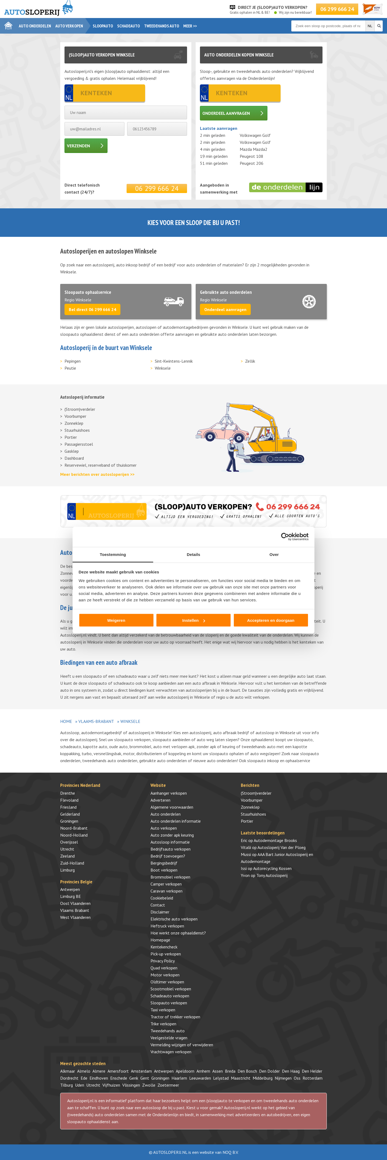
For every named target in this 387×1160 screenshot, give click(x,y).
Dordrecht (69, 1078)
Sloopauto (103, 25)
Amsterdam (141, 1071)
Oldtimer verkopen (167, 981)
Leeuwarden (200, 1078)
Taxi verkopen (162, 1009)
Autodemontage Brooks (275, 840)
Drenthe (67, 793)
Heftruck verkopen (167, 926)
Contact (157, 905)
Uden (79, 1085)
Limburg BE (70, 896)
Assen (217, 1071)
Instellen (193, 620)
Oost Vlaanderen (75, 903)
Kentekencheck (163, 947)
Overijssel (69, 842)
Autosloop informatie (170, 842)
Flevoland (69, 800)
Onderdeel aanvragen (226, 113)
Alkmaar (67, 1071)
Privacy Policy (162, 960)
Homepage (160, 940)
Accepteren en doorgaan (271, 620)
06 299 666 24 (337, 9)
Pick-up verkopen (165, 953)
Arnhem (203, 1071)
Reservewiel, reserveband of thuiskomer (100, 465)
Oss (297, 1078)
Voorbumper (75, 416)
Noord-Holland (74, 835)
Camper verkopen (166, 884)
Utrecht (67, 849)
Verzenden (78, 145)
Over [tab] (274, 554)
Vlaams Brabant (74, 910)
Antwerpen (70, 889)
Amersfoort (118, 1071)
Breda (230, 1071)
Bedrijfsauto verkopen (170, 849)
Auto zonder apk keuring (172, 835)
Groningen (69, 821)
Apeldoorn (185, 1071)
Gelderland (70, 814)
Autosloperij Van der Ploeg (281, 847)
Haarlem (179, 1078)
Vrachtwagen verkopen (170, 1051)
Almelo (83, 1071)
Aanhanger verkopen (168, 793)
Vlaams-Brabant (96, 721)
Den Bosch (247, 1071)
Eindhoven (98, 1078)
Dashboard (74, 458)
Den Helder (312, 1071)
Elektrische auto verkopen (174, 919)
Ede (84, 1078)
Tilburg (66, 1085)
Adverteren (160, 800)
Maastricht (240, 1078)
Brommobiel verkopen (170, 877)
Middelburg (263, 1078)
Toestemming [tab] (113, 554)
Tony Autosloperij (272, 875)
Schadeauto (128, 25)
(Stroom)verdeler (79, 409)
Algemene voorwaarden (171, 807)
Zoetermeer (168, 1085)
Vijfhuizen (111, 1085)
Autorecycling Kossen (272, 868)
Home (66, 721)
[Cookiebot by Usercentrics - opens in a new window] (285, 537)
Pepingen (72, 361)
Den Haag (291, 1071)
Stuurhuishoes (77, 430)
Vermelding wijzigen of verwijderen (181, 1044)
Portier (70, 437)
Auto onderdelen (35, 25)
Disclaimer (159, 912)
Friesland (68, 807)
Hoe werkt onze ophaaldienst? (178, 933)
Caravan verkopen (166, 891)
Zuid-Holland (72, 863)
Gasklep (71, 451)
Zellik (250, 361)
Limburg (67, 870)
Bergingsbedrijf (163, 863)
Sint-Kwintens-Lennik (174, 361)
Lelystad (221, 1078)
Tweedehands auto (161, 25)
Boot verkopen (163, 870)
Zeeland (67, 856)
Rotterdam (312, 1078)
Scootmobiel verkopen (170, 988)
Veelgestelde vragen (168, 1037)
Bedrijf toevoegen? (167, 856)
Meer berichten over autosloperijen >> (97, 474)
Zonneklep (73, 423)
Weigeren (116, 620)
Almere (98, 1071)
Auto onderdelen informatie (175, 821)
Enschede (118, 1078)
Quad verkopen (163, 967)
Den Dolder (269, 1071)
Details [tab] (193, 554)
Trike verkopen (163, 1023)
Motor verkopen (165, 974)
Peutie (70, 368)
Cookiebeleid (161, 898)
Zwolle (148, 1085)
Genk (133, 1078)
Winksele (163, 368)
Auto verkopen (69, 25)
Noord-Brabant (74, 828)
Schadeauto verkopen (169, 995)
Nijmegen (283, 1078)
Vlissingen (131, 1085)
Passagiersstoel (78, 444)
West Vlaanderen (75, 917)
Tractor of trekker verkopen (175, 1016)
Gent (144, 1078)
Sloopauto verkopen (168, 1002)
